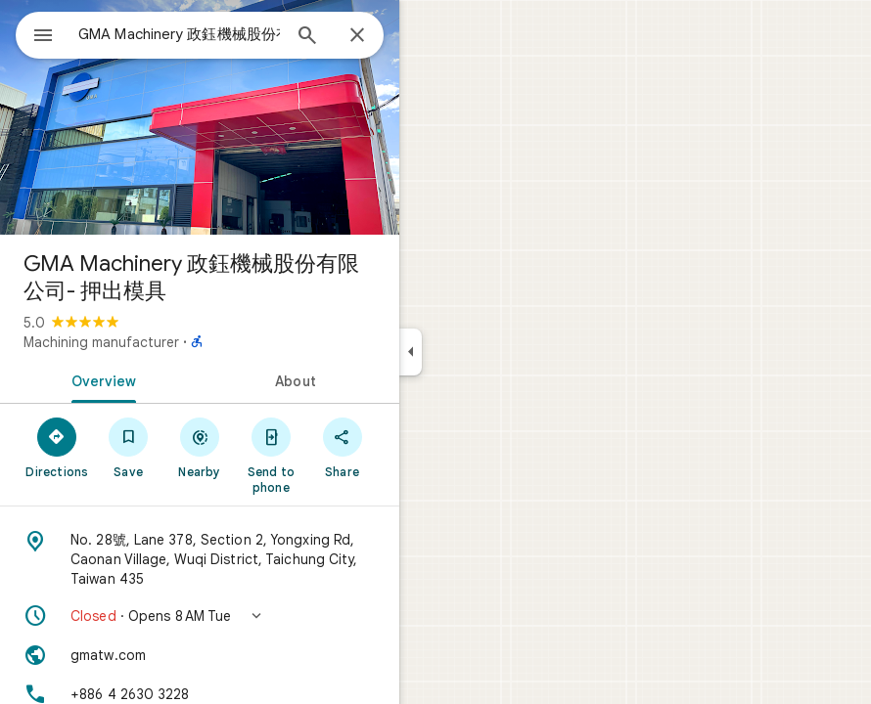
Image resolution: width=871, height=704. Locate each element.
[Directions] (57, 447)
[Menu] (43, 37)
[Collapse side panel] (410, 352)
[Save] (128, 447)
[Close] (357, 36)
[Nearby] (200, 447)
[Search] (307, 37)
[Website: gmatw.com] (199, 655)
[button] (199, 616)
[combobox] (179, 34)
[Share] (342, 447)
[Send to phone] (270, 455)
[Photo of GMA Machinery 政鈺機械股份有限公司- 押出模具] (199, 117)
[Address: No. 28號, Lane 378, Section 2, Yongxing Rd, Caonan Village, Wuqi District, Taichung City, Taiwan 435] (199, 559)
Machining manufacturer (101, 342)
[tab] (100, 379)
